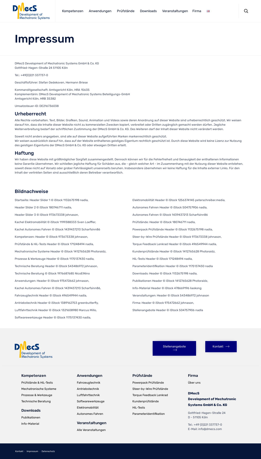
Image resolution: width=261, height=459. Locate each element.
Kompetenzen (72, 11)
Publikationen (30, 417)
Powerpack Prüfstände (148, 382)
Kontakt (19, 451)
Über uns (194, 382)
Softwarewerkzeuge (90, 401)
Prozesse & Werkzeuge (36, 395)
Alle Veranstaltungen (91, 430)
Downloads (148, 11)
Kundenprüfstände (145, 401)
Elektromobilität (88, 407)
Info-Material (30, 423)
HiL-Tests (138, 407)
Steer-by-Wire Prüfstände (150, 389)
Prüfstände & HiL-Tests (37, 382)
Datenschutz (48, 451)
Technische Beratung (36, 401)
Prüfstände (125, 11)
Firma (196, 11)
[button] (174, 348)
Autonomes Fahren (90, 414)
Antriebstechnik (88, 389)
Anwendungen (100, 11)
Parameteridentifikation (148, 414)
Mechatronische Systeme (38, 389)
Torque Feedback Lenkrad (150, 395)
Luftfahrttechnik (88, 395)
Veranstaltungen (175, 11)
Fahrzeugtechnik (88, 382)
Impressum (32, 451)
